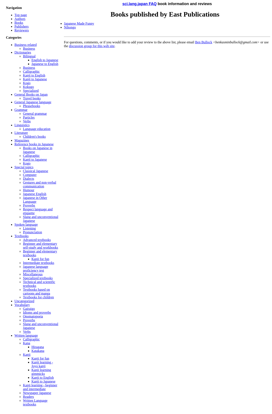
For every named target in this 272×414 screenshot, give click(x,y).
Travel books (32, 98)
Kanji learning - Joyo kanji (42, 364)
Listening (29, 228)
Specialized (31, 90)
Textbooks (21, 236)
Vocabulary (22, 305)
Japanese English (34, 194)
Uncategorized (24, 301)
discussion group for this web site (92, 46)
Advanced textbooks (37, 240)
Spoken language (26, 224)
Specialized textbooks (38, 278)
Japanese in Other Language (35, 199)
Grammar (20, 110)
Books (18, 22)
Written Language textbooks (35, 402)
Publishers (21, 26)
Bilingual (29, 56)
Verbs (27, 121)
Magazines (21, 140)
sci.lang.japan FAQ (139, 4)
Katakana (37, 351)
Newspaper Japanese (37, 393)
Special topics (23, 167)
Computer (30, 175)
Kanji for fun (40, 259)
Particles (29, 117)
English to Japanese (44, 60)
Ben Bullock (203, 42)
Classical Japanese (35, 171)
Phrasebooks (31, 106)
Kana (26, 343)
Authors (20, 19)
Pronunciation (32, 232)
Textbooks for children (38, 297)
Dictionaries (22, 52)
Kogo (27, 83)
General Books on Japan (31, 94)
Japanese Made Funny (79, 23)
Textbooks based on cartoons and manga (36, 291)
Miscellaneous (32, 274)
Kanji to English (34, 75)
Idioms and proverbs (37, 312)
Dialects (28, 178)
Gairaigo (29, 308)
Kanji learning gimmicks (41, 372)
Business (29, 48)
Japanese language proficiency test (35, 268)
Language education (36, 129)
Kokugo (28, 87)
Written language (26, 335)
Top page (20, 15)
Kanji (27, 354)
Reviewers (21, 30)
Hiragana (37, 347)
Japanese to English (44, 64)
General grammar (35, 113)
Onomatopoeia (33, 316)
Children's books (34, 136)
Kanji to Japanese (35, 79)
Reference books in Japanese (34, 144)
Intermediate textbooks (38, 263)
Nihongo (70, 27)
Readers (28, 396)
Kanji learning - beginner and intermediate (40, 387)
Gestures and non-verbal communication (39, 184)
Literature (21, 133)
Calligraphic (31, 71)
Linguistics (22, 125)
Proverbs (29, 205)
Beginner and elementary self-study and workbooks (40, 245)
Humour (28, 190)
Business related (25, 45)
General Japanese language (32, 102)
